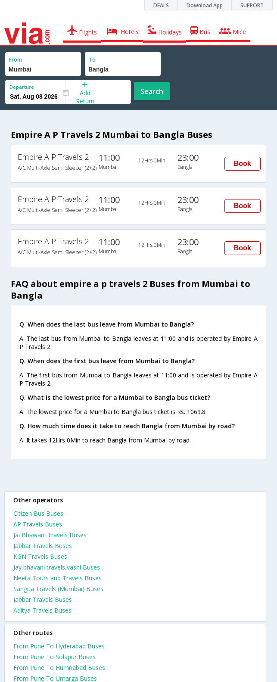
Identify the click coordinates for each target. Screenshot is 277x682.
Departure (21, 87)
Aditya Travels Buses (42, 610)
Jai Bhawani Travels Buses (50, 535)
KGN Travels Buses (40, 556)
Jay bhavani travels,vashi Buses (56, 567)
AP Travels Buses (37, 524)
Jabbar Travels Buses (42, 546)
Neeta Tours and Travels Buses (57, 578)
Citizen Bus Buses (38, 513)
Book (242, 163)
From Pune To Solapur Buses (54, 657)
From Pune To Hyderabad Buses (59, 646)
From (15, 59)
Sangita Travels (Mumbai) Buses (58, 589)
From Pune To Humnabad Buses (59, 667)
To (92, 59)
